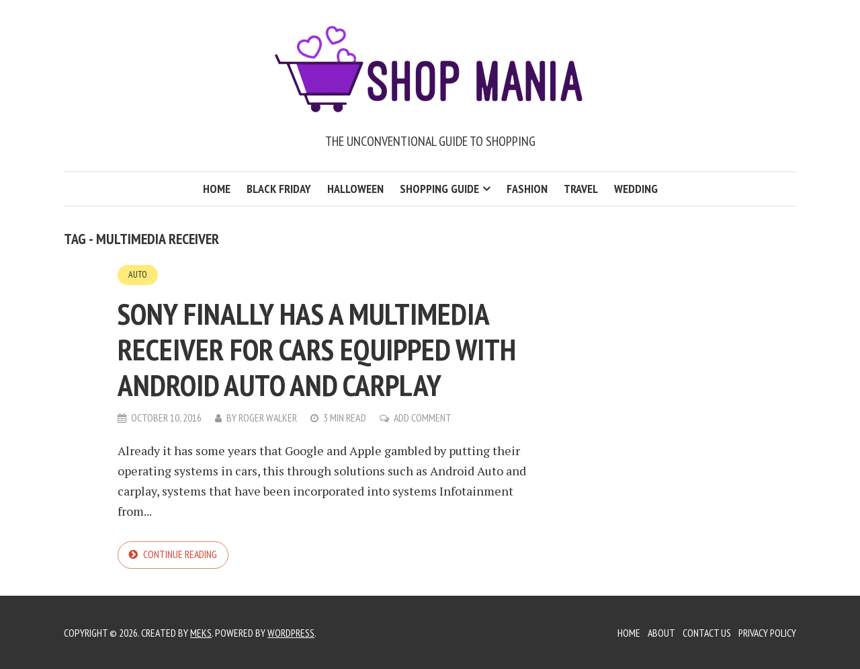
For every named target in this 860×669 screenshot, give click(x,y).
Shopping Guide (439, 188)
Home (216, 188)
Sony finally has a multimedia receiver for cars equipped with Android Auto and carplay (331, 347)
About (658, 632)
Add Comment (423, 417)
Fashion (527, 188)
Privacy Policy (766, 632)
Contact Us (704, 632)
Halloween (355, 188)
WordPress (291, 632)
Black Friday (279, 188)
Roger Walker (268, 417)
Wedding (636, 188)
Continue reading (180, 554)
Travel (581, 188)
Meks (201, 632)
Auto (137, 274)
